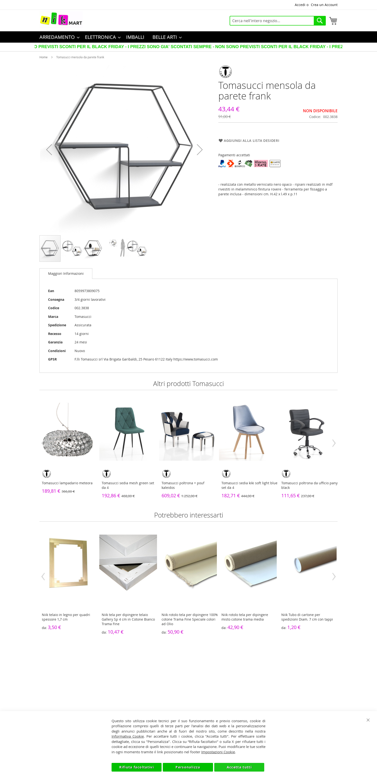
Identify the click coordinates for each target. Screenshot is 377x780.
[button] (49, 150)
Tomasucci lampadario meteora (67, 483)
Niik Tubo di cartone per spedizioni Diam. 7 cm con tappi (307, 617)
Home (43, 57)
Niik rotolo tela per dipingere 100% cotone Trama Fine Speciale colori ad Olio (190, 619)
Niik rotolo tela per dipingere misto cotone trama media (244, 617)
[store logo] (61, 19)
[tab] (65, 273)
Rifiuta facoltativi (136, 767)
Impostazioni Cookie (218, 751)
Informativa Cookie (128, 736)
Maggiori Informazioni (66, 273)
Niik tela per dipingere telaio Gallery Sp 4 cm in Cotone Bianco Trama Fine (128, 619)
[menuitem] (58, 37)
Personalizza (188, 767)
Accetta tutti (239, 767)
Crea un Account (324, 4)
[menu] (188, 37)
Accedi (300, 4)
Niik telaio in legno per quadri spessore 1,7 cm (66, 617)
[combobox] (278, 21)
